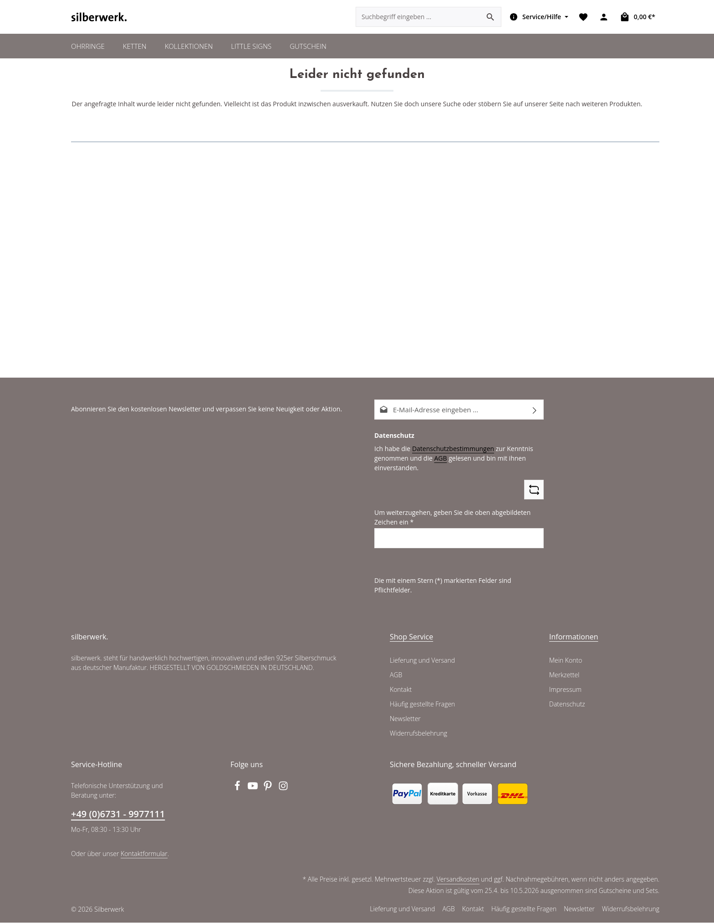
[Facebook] (238, 790)
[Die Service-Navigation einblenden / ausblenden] (538, 23)
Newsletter (405, 720)
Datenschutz (567, 705)
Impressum (565, 691)
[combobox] (418, 23)
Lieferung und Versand (422, 661)
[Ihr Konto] (605, 23)
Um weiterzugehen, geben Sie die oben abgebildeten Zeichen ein (449, 528)
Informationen (571, 638)
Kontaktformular (141, 854)
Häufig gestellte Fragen (423, 705)
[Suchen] (491, 23)
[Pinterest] (269, 790)
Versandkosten (460, 880)
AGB (437, 469)
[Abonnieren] (535, 421)
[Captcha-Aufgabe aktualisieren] (534, 501)
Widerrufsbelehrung (417, 734)
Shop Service (411, 638)
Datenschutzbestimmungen (449, 459)
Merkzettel (564, 676)
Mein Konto (565, 661)
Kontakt (400, 691)
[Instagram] (284, 790)
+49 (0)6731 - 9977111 (117, 815)
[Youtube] (254, 790)
